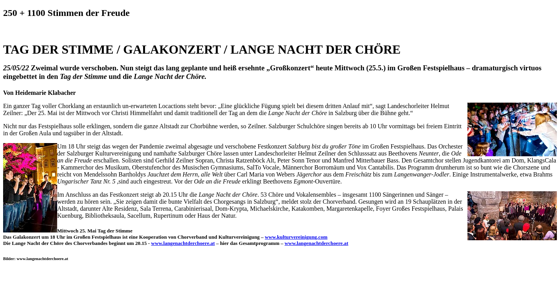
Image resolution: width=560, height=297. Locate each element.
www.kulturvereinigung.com (296, 237)
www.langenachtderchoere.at (183, 243)
